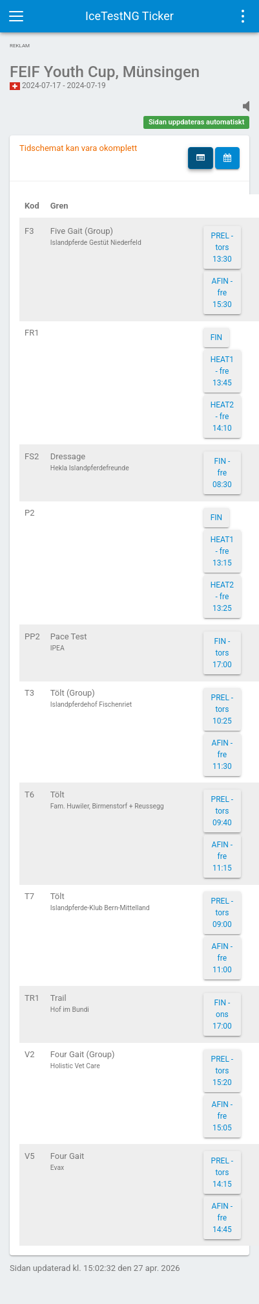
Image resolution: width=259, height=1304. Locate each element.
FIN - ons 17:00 (222, 1014)
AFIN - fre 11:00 (222, 958)
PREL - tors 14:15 (222, 1172)
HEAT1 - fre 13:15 (222, 551)
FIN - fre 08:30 (222, 473)
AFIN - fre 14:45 (222, 1218)
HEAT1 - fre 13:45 (222, 371)
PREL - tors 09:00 (222, 913)
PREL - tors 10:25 (222, 709)
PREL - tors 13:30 (222, 247)
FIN (216, 337)
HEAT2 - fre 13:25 (222, 596)
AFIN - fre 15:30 (222, 293)
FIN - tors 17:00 (222, 653)
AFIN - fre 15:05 (222, 1116)
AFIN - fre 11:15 (222, 856)
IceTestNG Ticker (129, 16)
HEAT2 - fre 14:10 (222, 416)
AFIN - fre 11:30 (222, 754)
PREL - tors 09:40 (222, 811)
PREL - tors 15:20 (222, 1071)
